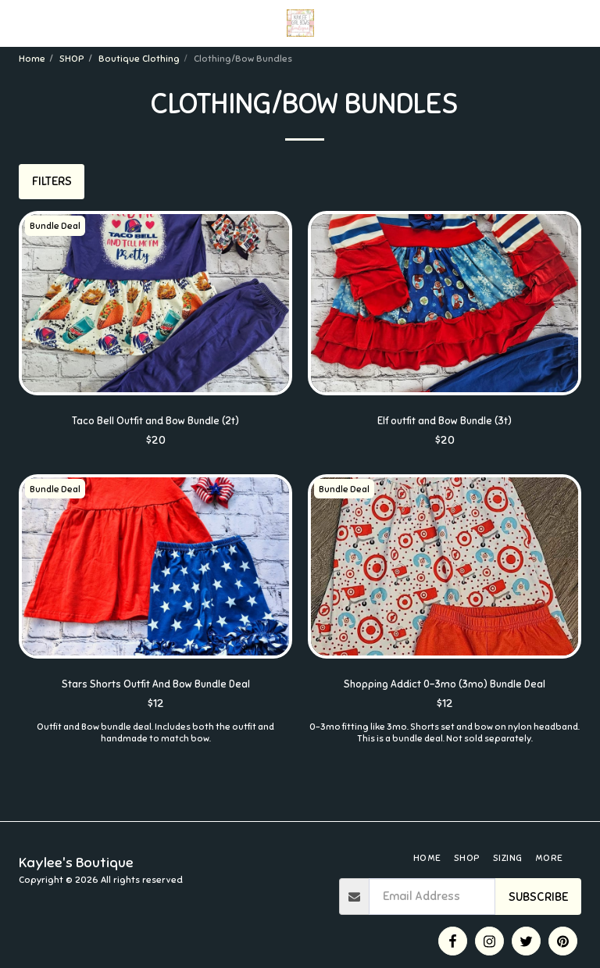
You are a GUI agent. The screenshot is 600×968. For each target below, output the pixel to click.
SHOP (71, 58)
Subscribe (538, 897)
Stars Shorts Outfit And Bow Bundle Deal (155, 688)
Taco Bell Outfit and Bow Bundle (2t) (156, 423)
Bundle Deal (58, 225)
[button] (17, 22)
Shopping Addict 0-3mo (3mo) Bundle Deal (444, 688)
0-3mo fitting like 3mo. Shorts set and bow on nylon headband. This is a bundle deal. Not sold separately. (444, 738)
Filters (52, 181)
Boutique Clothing (139, 58)
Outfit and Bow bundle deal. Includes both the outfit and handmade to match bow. (155, 738)
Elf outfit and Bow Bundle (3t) (444, 423)
